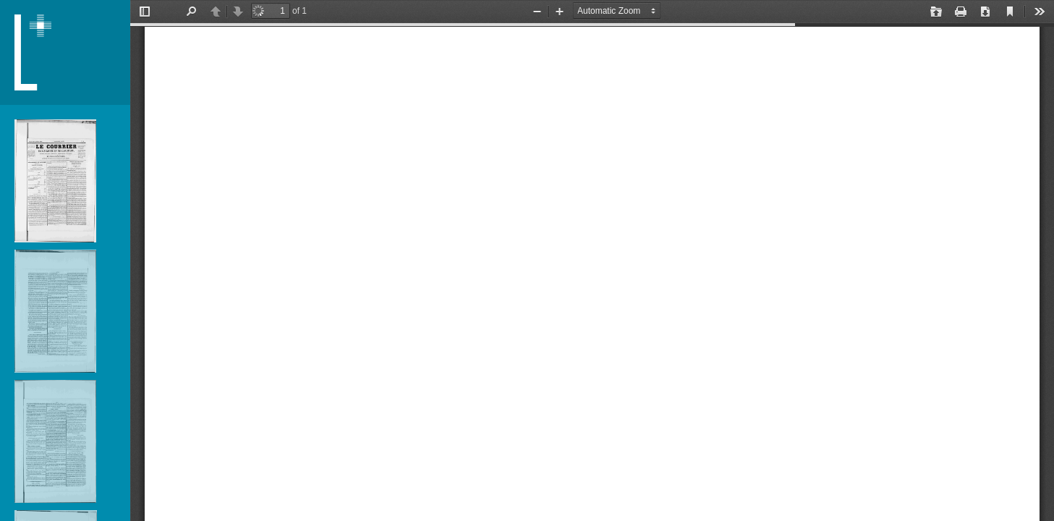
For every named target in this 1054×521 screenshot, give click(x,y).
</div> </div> (592, 260)
